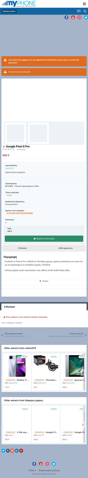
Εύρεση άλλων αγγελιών (15, 172)
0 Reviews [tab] (9, 307)
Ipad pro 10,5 (80, 380)
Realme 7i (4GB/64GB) (28, 380)
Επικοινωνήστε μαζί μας (49, 470)
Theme (32, 470)
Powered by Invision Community (44, 474)
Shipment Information (44, 239)
